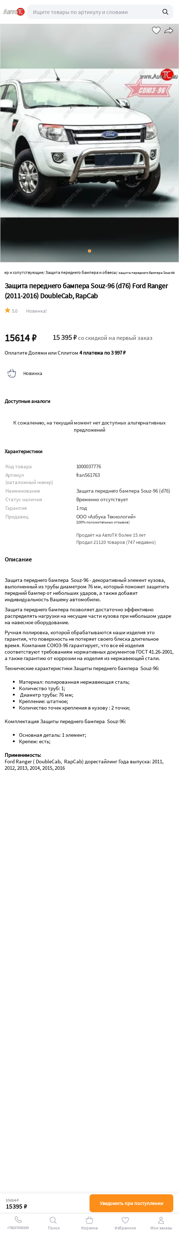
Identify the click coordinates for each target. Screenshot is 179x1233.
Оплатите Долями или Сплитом (65, 353)
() (103, 522)
